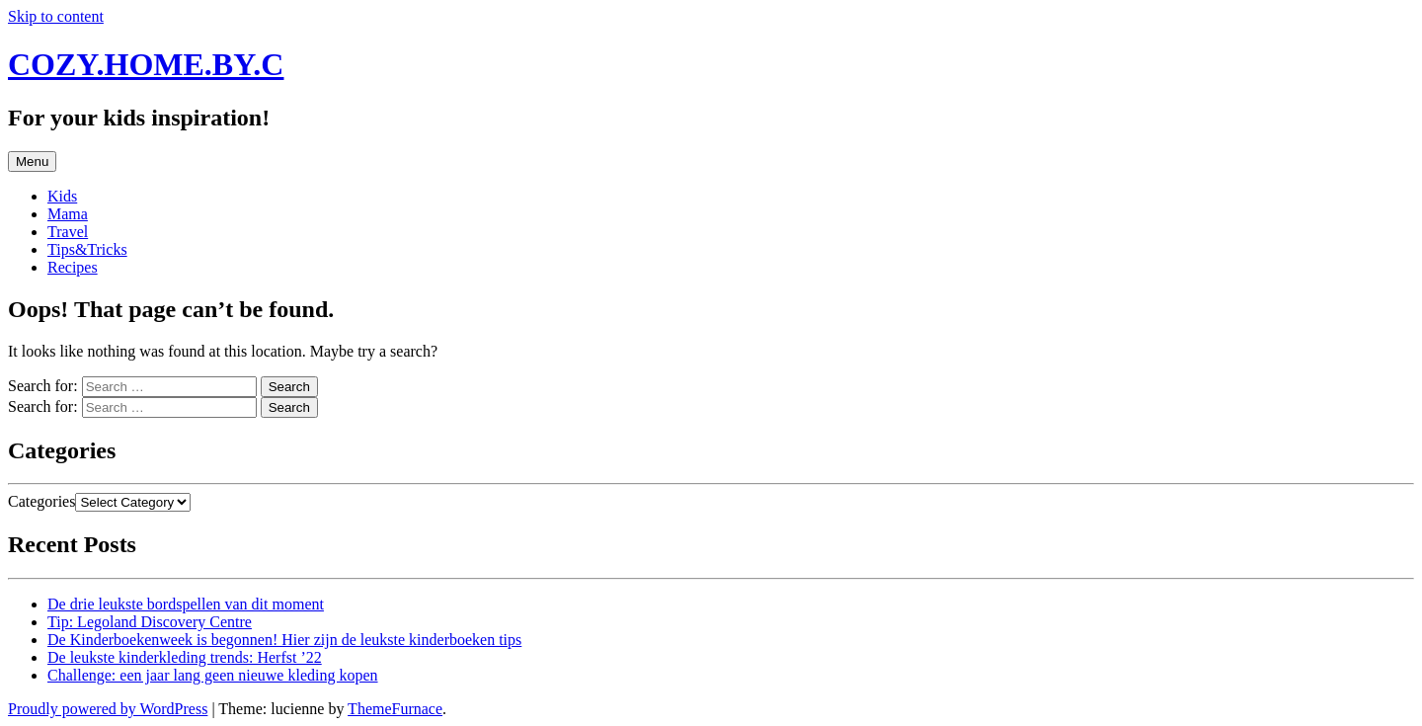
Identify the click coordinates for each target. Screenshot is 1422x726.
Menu (32, 161)
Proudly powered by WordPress (107, 708)
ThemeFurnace (395, 708)
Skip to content (56, 16)
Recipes (72, 267)
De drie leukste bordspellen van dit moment (185, 604)
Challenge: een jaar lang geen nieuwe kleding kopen (212, 675)
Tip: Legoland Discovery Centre (149, 621)
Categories (41, 501)
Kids (62, 196)
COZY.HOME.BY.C (145, 64)
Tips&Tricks (87, 249)
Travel (67, 231)
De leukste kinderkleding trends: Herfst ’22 (184, 657)
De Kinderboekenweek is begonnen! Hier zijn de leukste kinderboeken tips (284, 639)
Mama (67, 213)
